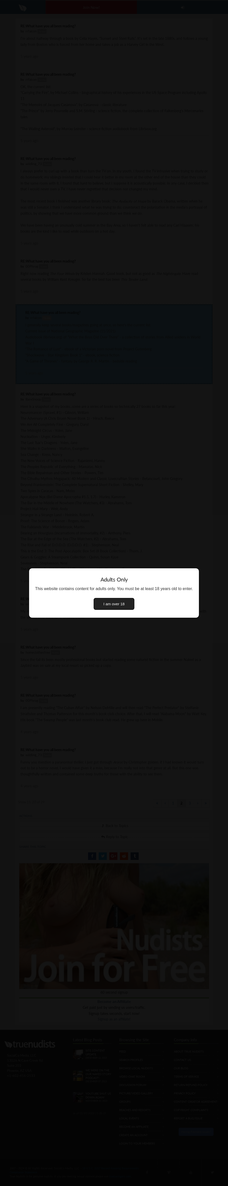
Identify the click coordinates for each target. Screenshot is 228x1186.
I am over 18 (114, 604)
